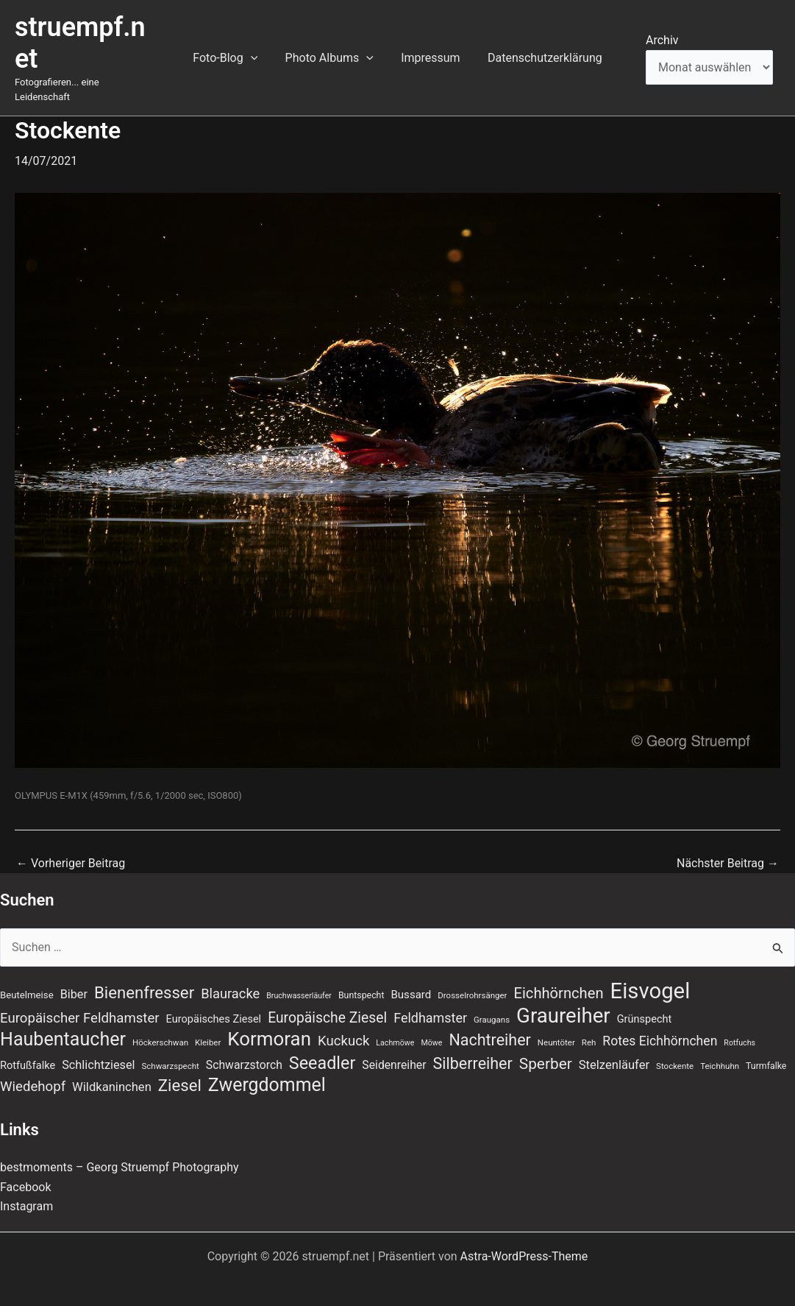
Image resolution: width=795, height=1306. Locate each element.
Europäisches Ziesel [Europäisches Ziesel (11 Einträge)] (214, 1004)
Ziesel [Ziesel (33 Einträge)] (180, 1071)
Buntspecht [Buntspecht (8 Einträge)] (361, 981)
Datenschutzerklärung (539, 50)
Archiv (662, 33)
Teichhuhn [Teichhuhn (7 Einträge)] (719, 1051)
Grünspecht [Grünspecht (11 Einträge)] (644, 1004)
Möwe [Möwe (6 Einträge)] (431, 1029)
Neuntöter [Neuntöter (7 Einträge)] (556, 1028)
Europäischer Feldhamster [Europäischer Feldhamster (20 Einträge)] (80, 1003)
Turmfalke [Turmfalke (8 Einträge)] (766, 1051)
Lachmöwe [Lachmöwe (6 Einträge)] (395, 1029)
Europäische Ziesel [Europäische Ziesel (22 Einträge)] (327, 1003)
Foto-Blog (231, 50)
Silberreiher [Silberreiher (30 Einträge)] (473, 1048)
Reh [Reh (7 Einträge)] (589, 1028)
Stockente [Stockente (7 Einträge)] (675, 1051)
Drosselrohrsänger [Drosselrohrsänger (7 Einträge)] (472, 981)
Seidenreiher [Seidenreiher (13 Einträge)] (394, 1050)
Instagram (26, 1192)
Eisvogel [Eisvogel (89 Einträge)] (650, 976)
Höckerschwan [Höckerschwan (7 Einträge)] (160, 1028)
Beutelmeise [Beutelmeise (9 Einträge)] (27, 980)
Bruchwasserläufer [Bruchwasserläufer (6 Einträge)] (299, 981)
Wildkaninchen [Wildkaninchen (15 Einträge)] (111, 1073)
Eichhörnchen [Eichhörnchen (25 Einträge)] (558, 979)
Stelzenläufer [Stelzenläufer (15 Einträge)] (614, 1050)
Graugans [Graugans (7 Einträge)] (492, 1005)
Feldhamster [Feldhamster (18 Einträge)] (430, 1003)
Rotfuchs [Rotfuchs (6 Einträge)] (739, 1029)
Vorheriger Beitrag (70, 849)
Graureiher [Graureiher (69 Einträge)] (563, 1001)
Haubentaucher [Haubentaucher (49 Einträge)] (63, 1025)
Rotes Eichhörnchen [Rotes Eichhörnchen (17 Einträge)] (659, 1027)
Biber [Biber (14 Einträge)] (74, 980)
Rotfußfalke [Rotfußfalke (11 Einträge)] (27, 1050)
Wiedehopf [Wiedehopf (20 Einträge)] (32, 1073)
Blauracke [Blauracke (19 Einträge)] (230, 979)
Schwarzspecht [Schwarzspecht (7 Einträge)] (170, 1051)
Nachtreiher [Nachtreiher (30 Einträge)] (490, 1026)
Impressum (428, 50)
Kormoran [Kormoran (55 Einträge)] (269, 1024)
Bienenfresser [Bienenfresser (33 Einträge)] (144, 978)
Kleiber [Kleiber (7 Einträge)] (208, 1028)
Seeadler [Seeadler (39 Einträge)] (322, 1048)
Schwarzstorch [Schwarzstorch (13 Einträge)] (244, 1050)
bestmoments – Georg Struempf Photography (119, 1153)
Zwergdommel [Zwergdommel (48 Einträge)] (267, 1071)
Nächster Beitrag (728, 849)
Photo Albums (331, 50)
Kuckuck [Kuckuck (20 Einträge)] (343, 1027)
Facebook (25, 1172)
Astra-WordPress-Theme (524, 1242)
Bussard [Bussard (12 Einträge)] (411, 980)
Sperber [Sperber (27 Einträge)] (545, 1049)
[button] (256, 50)
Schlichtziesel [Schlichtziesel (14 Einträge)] (98, 1050)
